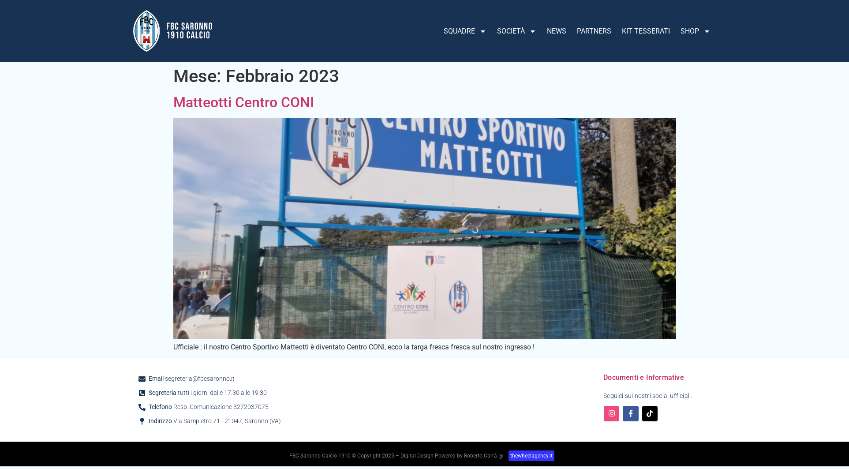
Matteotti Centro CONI (243, 102)
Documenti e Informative (643, 377)
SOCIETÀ (516, 31)
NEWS (556, 31)
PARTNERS (594, 31)
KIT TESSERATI (646, 31)
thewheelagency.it (531, 456)
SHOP (696, 31)
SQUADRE (465, 31)
